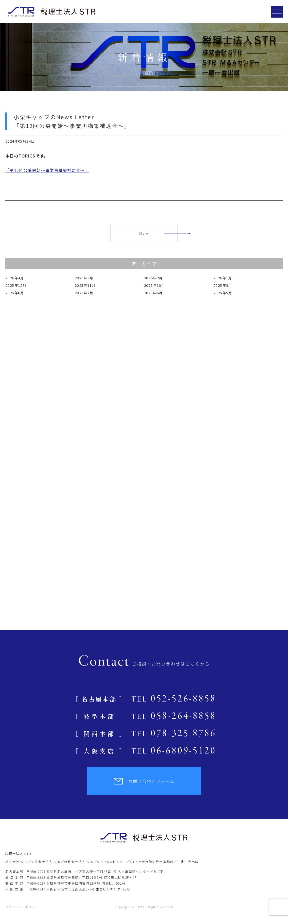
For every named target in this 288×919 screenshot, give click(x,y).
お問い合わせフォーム (144, 781)
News (144, 233)
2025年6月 (153, 292)
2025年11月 (85, 285)
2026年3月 (84, 277)
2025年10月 (154, 285)
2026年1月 (222, 277)
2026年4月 (14, 277)
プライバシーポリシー (21, 907)
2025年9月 (222, 285)
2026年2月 (153, 277)
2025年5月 (222, 292)
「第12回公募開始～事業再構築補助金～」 (47, 170)
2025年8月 (14, 292)
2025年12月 (15, 285)
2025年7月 (84, 292)
